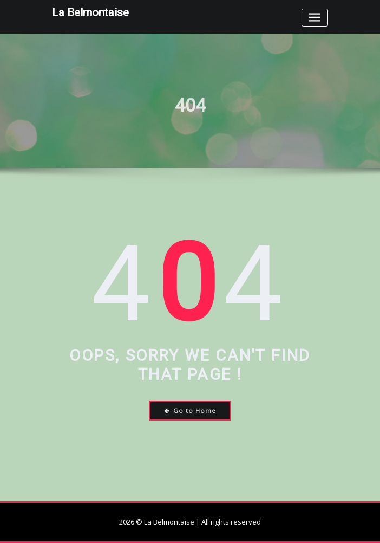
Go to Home (190, 410)
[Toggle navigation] (315, 18)
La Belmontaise (90, 12)
